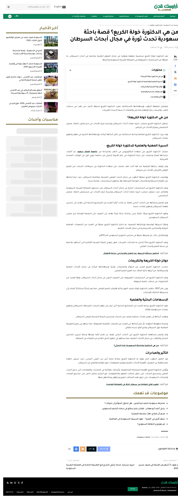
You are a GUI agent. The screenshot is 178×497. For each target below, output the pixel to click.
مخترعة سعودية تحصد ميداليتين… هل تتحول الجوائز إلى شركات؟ (131, 404)
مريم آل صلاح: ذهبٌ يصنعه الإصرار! (144, 414)
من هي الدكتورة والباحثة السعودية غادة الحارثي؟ (132, 346)
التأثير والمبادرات (152, 97)
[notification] (18, 16)
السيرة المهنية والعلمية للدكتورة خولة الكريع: (140, 82)
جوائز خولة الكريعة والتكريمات (147, 87)
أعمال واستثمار (32, 95)
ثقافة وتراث (33, 42)
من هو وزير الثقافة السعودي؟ (147, 425)
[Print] (172, 86)
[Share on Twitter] (172, 73)
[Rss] (4, 484)
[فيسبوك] (19, 484)
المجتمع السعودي (32, 56)
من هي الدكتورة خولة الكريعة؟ (147, 77)
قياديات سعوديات (139, 438)
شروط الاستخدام (155, 490)
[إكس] (16, 484)
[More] (172, 93)
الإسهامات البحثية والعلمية (147, 92)
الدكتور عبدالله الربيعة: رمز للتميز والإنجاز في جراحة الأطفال (126, 254)
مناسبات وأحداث (32, 108)
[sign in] (22, 16)
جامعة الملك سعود (84, 152)
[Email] (172, 79)
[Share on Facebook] (172, 66)
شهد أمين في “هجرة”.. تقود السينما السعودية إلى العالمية (133, 420)
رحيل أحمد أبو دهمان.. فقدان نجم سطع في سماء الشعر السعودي (129, 409)
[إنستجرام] (12, 484)
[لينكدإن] (8, 484)
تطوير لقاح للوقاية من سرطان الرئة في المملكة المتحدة (128, 385)
